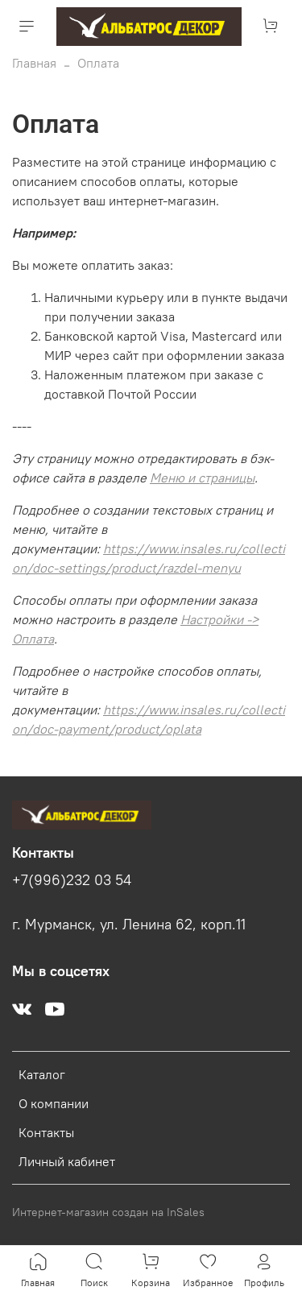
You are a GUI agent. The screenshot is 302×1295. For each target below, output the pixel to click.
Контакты (46, 1132)
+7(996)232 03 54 (71, 880)
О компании (54, 1103)
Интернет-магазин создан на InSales (108, 1212)
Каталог (42, 1074)
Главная (34, 63)
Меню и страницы (202, 478)
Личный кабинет (67, 1161)
